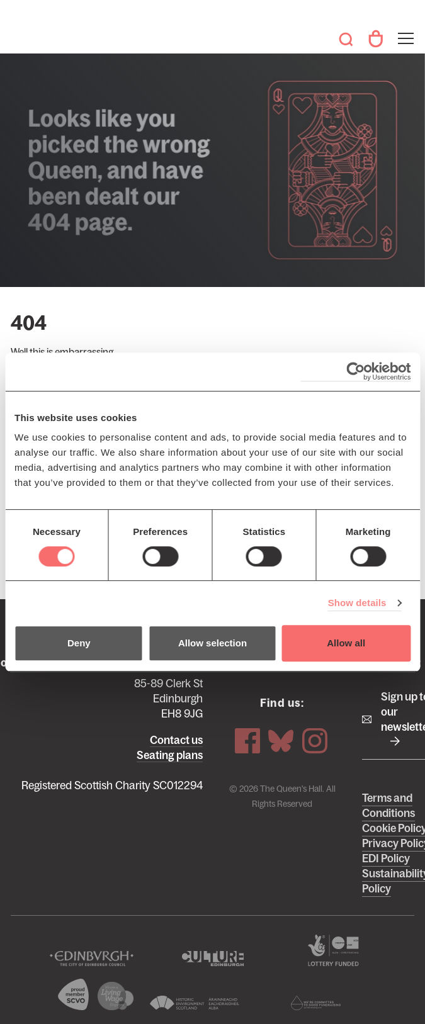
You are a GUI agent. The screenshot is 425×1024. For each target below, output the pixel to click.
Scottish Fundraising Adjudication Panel (315, 1003)
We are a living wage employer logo (116, 996)
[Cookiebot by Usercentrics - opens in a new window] (355, 371)
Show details (357, 602)
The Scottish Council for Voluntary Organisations (73, 995)
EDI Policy (386, 859)
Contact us (176, 740)
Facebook (247, 739)
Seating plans (170, 755)
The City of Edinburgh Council (91, 959)
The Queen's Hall (28, 32)
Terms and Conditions (388, 806)
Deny (79, 643)
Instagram (314, 739)
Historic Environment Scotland (193, 1003)
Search (345, 39)
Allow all (346, 643)
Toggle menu (404, 30)
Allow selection (212, 643)
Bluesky (280, 739)
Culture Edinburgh (212, 959)
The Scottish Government (333, 951)
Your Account (375, 39)
